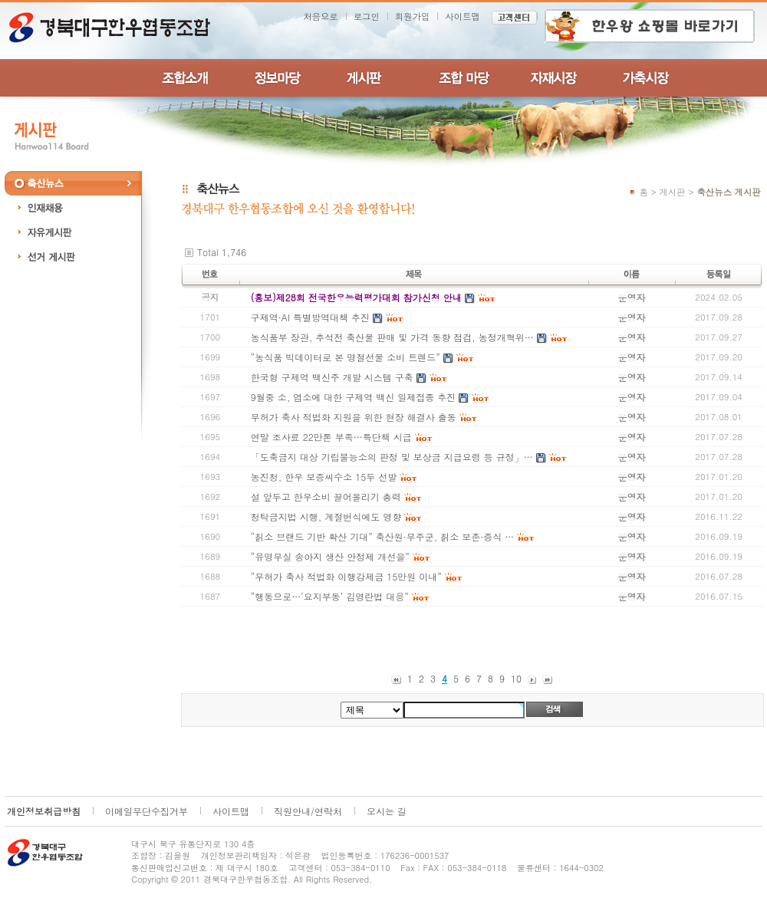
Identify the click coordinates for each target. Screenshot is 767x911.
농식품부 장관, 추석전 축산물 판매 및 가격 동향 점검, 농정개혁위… (392, 337)
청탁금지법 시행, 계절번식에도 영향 (326, 516)
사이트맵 (462, 16)
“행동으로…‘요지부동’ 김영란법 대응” (330, 596)
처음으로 (320, 16)
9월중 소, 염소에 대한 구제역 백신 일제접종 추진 (353, 396)
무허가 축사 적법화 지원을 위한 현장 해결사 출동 (353, 416)
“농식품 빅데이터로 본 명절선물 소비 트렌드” (345, 356)
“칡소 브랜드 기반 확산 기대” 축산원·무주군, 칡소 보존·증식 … (383, 536)
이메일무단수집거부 (146, 810)
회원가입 (412, 16)
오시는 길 (387, 810)
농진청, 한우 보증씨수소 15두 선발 (324, 476)
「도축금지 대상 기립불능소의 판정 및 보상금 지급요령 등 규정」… (392, 456)
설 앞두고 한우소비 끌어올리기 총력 (326, 496)
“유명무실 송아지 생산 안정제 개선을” (330, 556)
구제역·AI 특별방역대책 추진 (310, 317)
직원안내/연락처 (308, 810)
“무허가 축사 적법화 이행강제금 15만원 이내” (346, 576)
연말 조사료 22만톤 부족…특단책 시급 (331, 436)
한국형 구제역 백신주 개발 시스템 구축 (332, 376)
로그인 (367, 16)
